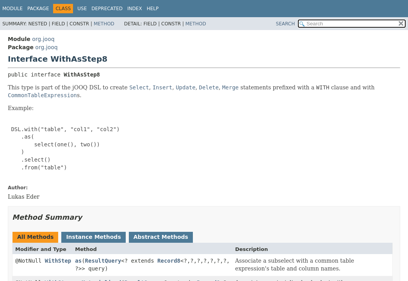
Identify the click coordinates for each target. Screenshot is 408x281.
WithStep (58, 261)
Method (104, 24)
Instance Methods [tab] (93, 237)
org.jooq (43, 39)
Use (82, 8)
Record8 (168, 261)
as (78, 261)
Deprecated (107, 8)
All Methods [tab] (35, 237)
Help (153, 8)
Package (38, 8)
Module (12, 8)
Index (134, 8)
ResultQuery (103, 261)
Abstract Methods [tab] (161, 237)
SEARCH (285, 24)
